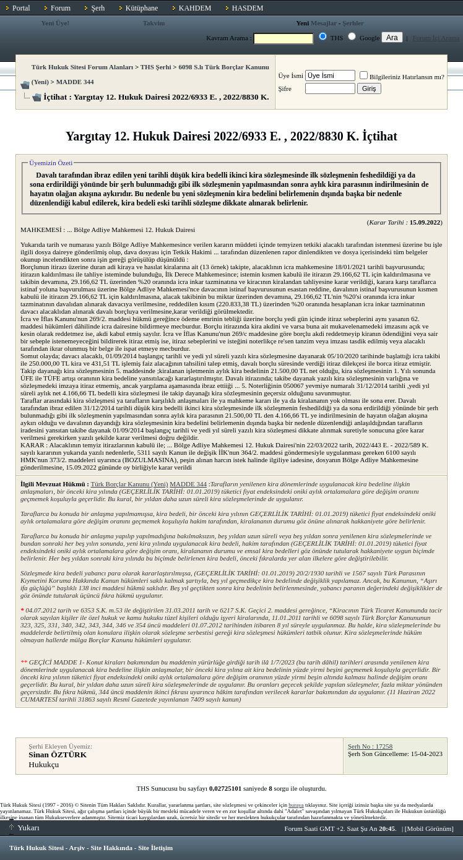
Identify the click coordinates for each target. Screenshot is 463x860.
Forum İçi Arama (436, 37)
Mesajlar (324, 23)
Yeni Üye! (55, 23)
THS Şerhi (156, 67)
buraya (296, 805)
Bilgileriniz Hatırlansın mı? (402, 76)
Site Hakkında (111, 847)
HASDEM (248, 8)
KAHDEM (195, 8)
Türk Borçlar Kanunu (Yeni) (129, 484)
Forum (61, 8)
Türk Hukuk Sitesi (36, 847)
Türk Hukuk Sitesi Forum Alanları (82, 67)
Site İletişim (155, 847)
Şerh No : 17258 (370, 746)
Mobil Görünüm (429, 828)
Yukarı (24, 827)
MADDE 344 (75, 81)
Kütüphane (142, 8)
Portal (21, 8)
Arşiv (77, 847)
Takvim (154, 23)
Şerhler (353, 23)
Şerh (98, 8)
